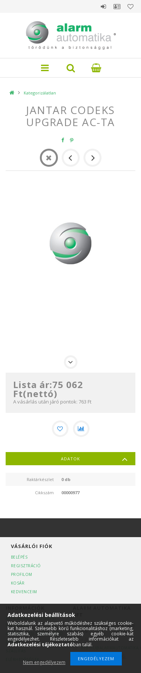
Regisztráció (26, 565)
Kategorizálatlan (40, 93)
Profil (117, 6)
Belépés (103, 6)
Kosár (18, 583)
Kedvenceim (24, 591)
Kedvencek (130, 6)
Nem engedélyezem (44, 662)
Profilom (21, 574)
